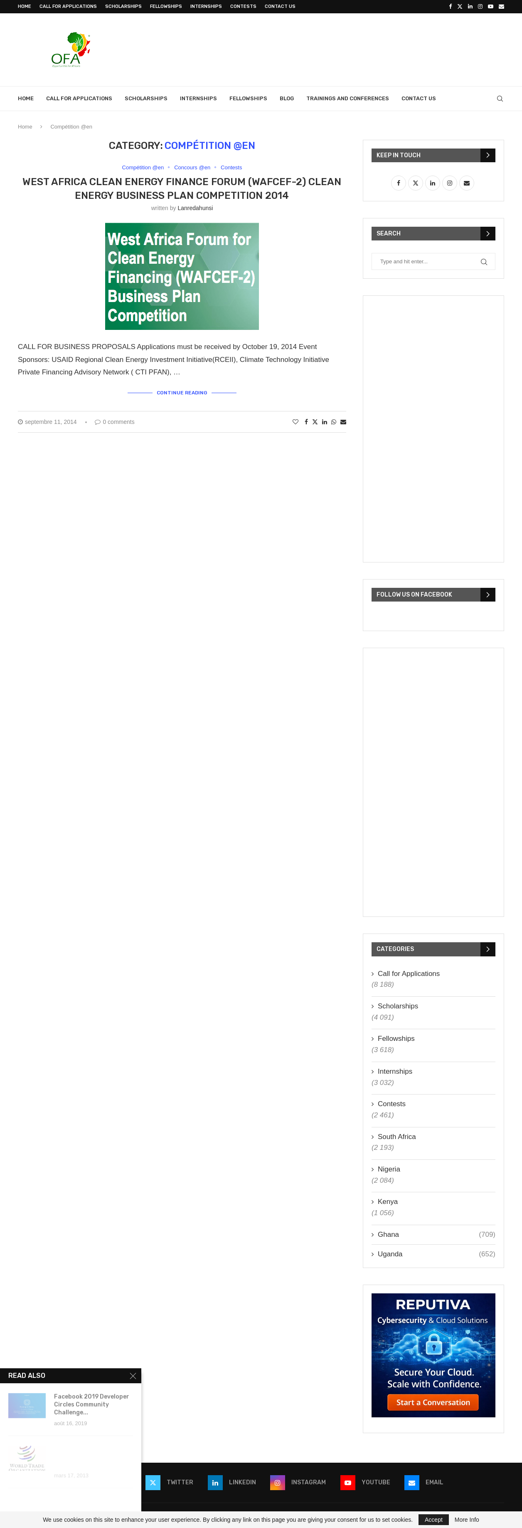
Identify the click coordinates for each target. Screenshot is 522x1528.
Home (24, 6)
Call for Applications (68, 6)
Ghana (436, 1235)
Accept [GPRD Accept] (434, 1519)
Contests (243, 6)
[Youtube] (490, 6)
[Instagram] (480, 6)
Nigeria (389, 1169)
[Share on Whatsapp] (333, 422)
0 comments (114, 422)
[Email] (501, 6)
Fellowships (166, 6)
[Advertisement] (353, 48)
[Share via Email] (343, 422)
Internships (206, 6)
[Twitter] (460, 6)
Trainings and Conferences (347, 98)
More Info (467, 1520)
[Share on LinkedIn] (324, 422)
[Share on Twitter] (315, 421)
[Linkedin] (470, 6)
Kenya (388, 1202)
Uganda (436, 1254)
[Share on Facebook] (306, 422)
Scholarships (123, 6)
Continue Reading (182, 393)
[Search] (500, 99)
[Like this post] (295, 422)
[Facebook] (450, 6)
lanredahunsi (195, 208)
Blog (287, 98)
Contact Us (280, 6)
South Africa (397, 1137)
